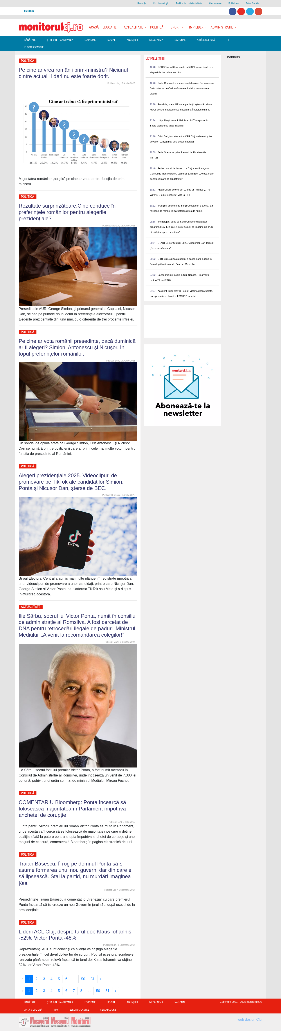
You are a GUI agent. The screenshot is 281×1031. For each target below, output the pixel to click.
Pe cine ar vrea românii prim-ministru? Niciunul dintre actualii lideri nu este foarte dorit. (73, 73)
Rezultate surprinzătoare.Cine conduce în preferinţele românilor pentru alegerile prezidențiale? (67, 212)
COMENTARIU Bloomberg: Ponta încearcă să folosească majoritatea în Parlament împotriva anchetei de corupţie (72, 808)
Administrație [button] (222, 27)
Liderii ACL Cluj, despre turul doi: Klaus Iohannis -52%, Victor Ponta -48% (75, 935)
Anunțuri (132, 39)
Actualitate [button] (134, 27)
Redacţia (141, 3)
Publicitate (234, 3)
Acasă (94, 27)
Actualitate (30, 607)
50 (83, 979)
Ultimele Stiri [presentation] (155, 58)
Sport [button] (176, 27)
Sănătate (30, 39)
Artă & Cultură (206, 39)
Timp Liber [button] (195, 27)
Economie (90, 39)
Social (111, 39)
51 (93, 979)
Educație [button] (110, 27)
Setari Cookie (252, 3)
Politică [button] (157, 27)
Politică (27, 60)
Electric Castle (33, 47)
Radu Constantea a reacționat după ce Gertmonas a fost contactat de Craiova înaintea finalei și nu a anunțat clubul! (182, 88)
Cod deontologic (161, 3)
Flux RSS (29, 11)
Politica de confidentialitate (189, 3)
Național (180, 39)
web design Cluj (250, 1019)
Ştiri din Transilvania (60, 39)
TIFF (228, 39)
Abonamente (215, 3)
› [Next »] (100, 979)
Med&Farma (156, 39)
